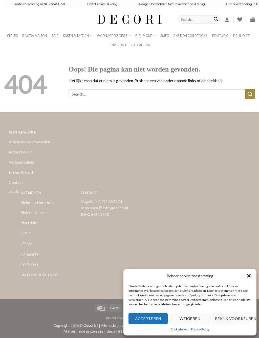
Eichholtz (241, 36)
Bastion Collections (190, 36)
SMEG (164, 36)
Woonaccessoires (114, 35)
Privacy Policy (200, 329)
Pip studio (220, 36)
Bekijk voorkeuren (233, 318)
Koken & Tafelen (77, 35)
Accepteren (148, 318)
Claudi (12, 36)
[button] (248, 275)
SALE (55, 36)
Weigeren (190, 318)
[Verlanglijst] (239, 19)
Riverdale (119, 45)
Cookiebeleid (179, 329)
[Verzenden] (215, 19)
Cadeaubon (140, 45)
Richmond (145, 35)
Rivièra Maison (34, 36)
